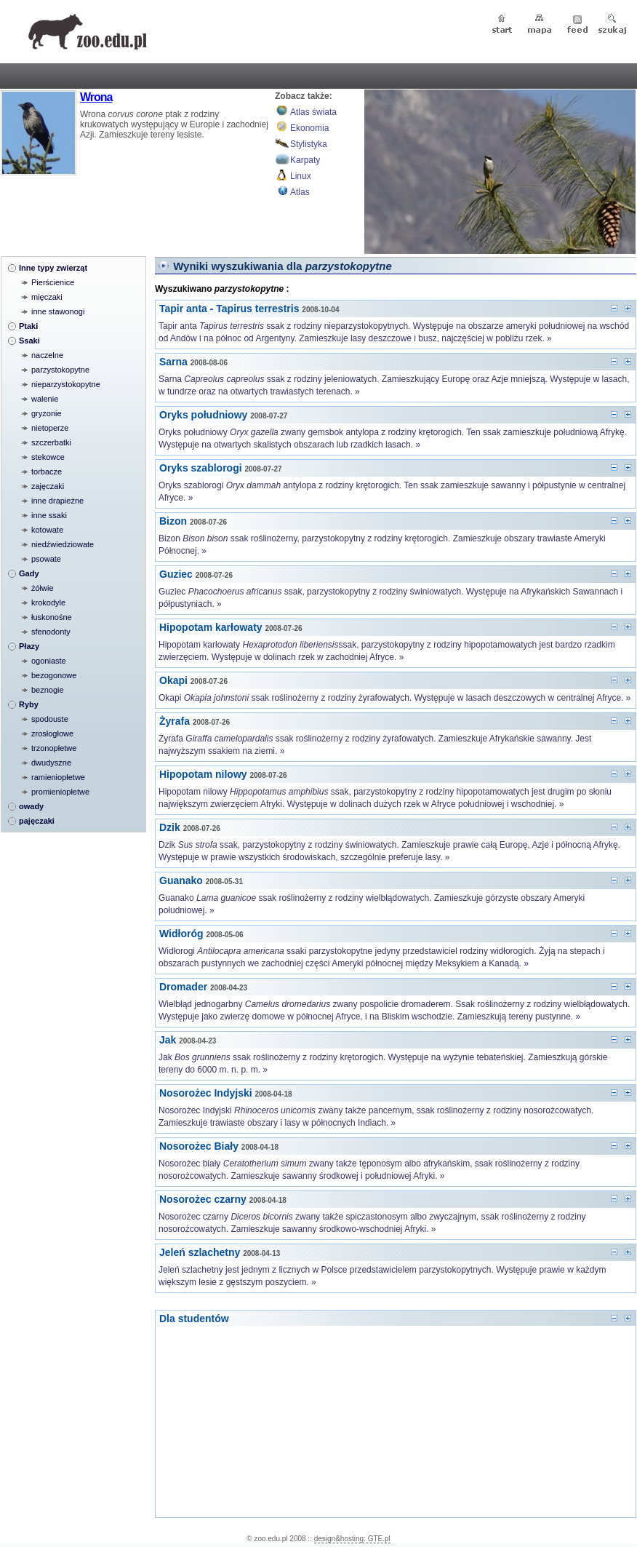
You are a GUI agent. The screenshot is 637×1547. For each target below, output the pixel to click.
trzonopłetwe (53, 748)
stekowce (48, 457)
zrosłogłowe (52, 733)
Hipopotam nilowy (203, 774)
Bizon (173, 521)
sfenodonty (51, 631)
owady (31, 806)
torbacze (46, 471)
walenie (44, 398)
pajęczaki (37, 820)
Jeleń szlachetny (199, 1252)
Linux (300, 176)
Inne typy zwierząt (53, 267)
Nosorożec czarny (203, 1199)
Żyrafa (174, 721)
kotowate (47, 529)
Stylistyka (308, 144)
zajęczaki (47, 486)
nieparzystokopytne (65, 384)
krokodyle (48, 602)
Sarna (173, 361)
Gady (29, 573)
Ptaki (28, 326)
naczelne (47, 355)
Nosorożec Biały (199, 1146)
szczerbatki (51, 442)
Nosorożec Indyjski (205, 1093)
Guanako (181, 880)
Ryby (29, 704)
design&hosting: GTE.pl (352, 1539)
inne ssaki (49, 515)
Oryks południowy (203, 415)
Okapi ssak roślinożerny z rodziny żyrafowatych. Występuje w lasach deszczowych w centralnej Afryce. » (395, 698)
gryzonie (46, 413)
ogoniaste (48, 660)
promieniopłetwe (60, 791)
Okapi (173, 680)
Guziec (176, 574)
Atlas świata (313, 112)
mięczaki (47, 297)
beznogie (47, 689)
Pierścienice (52, 282)
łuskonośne (51, 617)
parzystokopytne (60, 369)
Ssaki (29, 340)
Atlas (300, 192)
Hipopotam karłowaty (211, 627)
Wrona (96, 97)
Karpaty (305, 160)
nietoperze (49, 427)
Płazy (29, 646)
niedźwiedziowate (62, 544)
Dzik (169, 827)
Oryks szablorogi (200, 468)
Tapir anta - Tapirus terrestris (229, 308)
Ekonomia (309, 128)
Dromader (183, 987)
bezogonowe (53, 675)
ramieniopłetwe (58, 777)
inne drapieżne (57, 500)
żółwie (42, 588)
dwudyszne (51, 762)
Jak (167, 1040)
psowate (46, 558)
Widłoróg (181, 933)
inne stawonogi (57, 311)
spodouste (49, 719)
